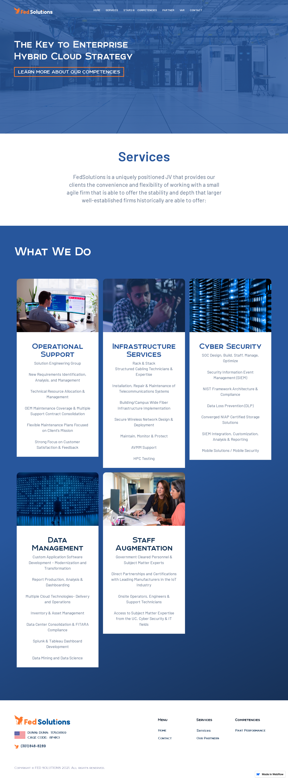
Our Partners (208, 738)
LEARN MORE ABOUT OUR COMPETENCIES (69, 72)
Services (204, 730)
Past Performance (250, 730)
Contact (165, 738)
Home (162, 730)
